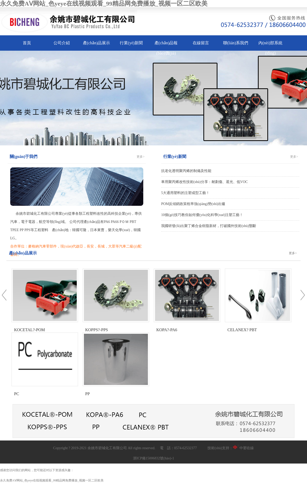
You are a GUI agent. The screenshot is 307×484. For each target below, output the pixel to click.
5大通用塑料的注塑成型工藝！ (185, 193)
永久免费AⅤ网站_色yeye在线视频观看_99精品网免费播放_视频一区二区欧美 (103, 3)
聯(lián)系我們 (235, 43)
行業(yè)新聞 (131, 43)
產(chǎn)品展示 (96, 43)
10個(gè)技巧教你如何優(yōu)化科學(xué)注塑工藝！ (202, 215)
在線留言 (201, 43)
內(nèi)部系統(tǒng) (270, 48)
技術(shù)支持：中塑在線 (230, 448)
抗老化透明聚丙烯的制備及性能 (186, 171)
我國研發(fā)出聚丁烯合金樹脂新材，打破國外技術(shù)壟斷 (208, 226)
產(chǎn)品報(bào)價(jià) (166, 48)
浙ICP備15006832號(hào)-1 (153, 458)
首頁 (27, 43)
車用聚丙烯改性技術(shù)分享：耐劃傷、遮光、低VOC (204, 182)
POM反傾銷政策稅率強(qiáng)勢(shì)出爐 (193, 204)
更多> (141, 156)
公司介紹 (61, 43)
